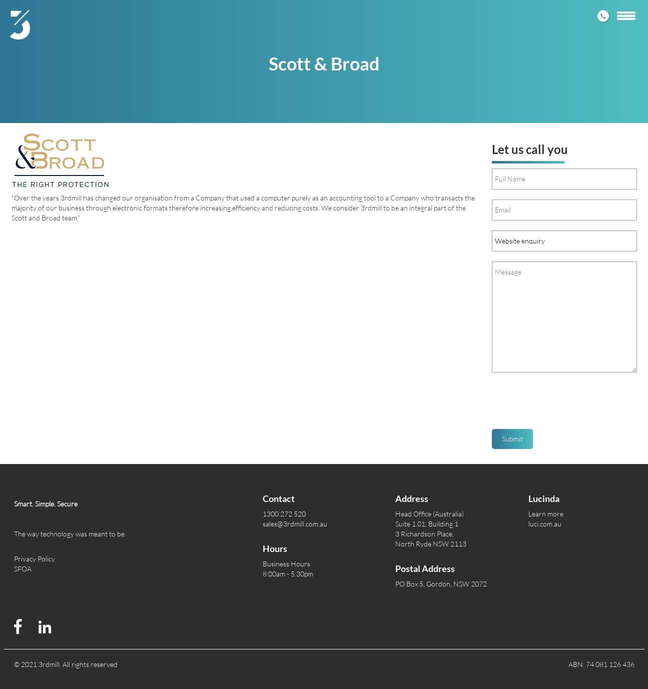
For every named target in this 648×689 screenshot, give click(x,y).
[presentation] (568, 404)
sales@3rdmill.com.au (295, 524)
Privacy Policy (34, 558)
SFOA (23, 568)
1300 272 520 (284, 514)
